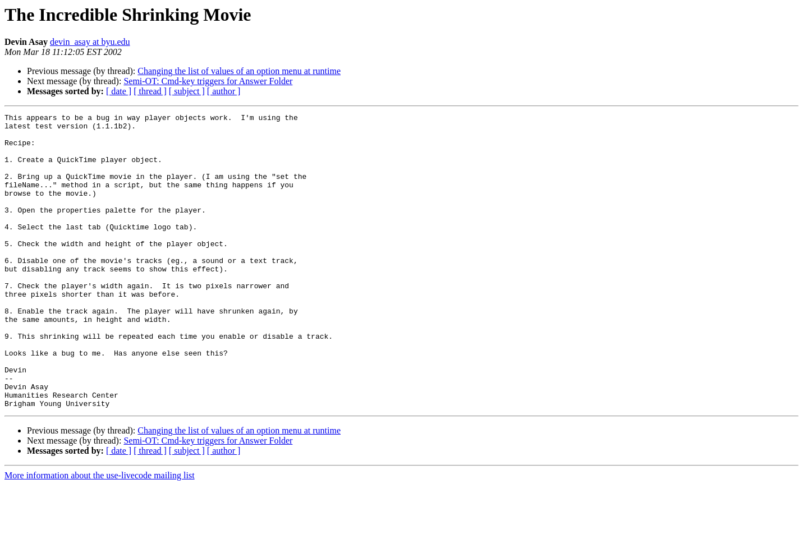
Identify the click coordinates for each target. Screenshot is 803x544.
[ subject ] (187, 91)
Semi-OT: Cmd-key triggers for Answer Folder (207, 81)
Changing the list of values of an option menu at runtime (239, 71)
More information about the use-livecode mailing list (99, 534)
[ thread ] (150, 91)
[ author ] (224, 91)
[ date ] (118, 91)
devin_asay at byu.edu (90, 42)
